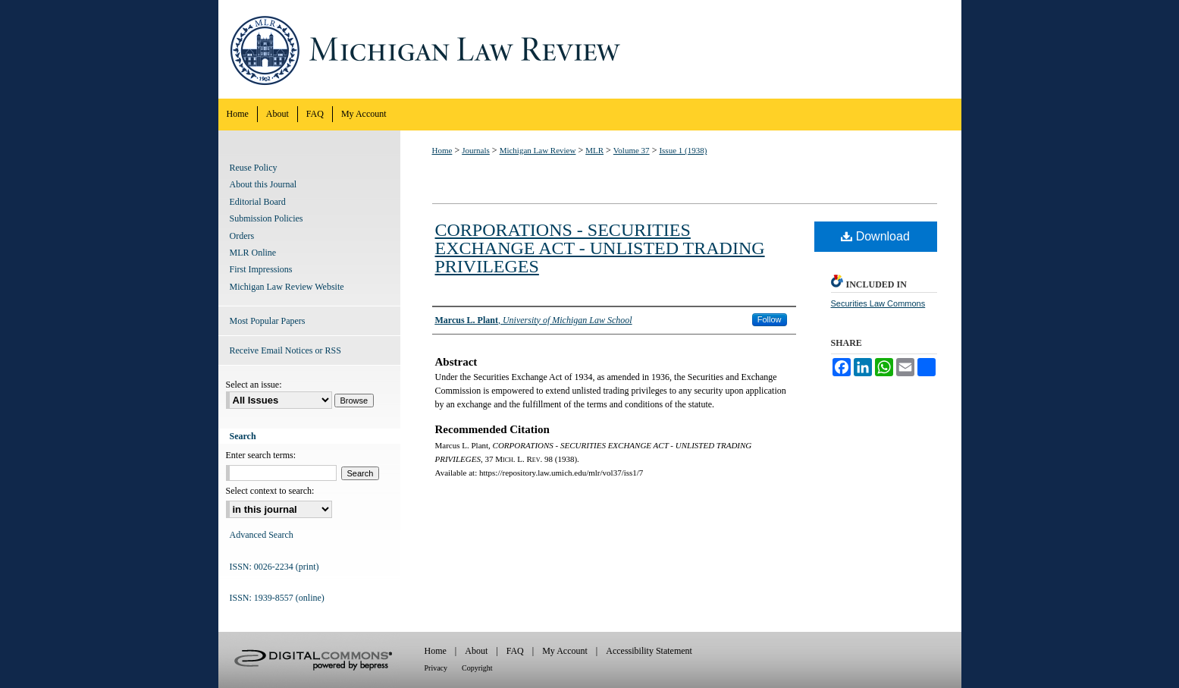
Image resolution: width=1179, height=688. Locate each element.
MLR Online (253, 252)
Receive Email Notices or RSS (285, 350)
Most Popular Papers (268, 321)
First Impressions (261, 269)
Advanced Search (261, 534)
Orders (242, 236)
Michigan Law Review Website (287, 286)
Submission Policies (266, 218)
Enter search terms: (261, 455)
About (476, 651)
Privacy (436, 668)
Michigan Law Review (589, 49)
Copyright (477, 668)
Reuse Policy (254, 167)
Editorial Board (258, 201)
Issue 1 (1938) (683, 150)
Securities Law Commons (878, 303)
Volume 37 (631, 150)
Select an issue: (254, 384)
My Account (565, 651)
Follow (769, 319)
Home (442, 150)
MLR (594, 150)
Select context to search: (270, 490)
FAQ (515, 651)
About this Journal (263, 184)
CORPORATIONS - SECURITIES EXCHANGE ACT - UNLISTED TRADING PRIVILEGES (600, 248)
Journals (476, 150)
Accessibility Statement (649, 651)
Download (875, 236)
